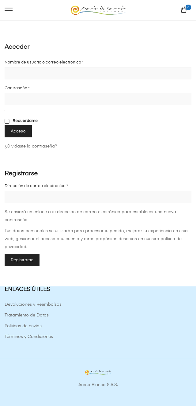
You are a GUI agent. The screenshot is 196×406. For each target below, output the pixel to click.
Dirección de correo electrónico (47, 185)
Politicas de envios (23, 326)
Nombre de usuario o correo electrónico (54, 61)
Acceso (18, 131)
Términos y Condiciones (29, 337)
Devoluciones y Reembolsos (33, 304)
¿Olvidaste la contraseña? (31, 146)
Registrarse (22, 260)
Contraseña (28, 87)
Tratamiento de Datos (27, 315)
